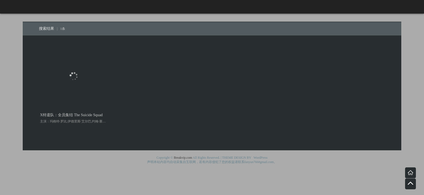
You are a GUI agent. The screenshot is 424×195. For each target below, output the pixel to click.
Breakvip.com (183, 158)
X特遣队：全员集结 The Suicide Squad (71, 115)
